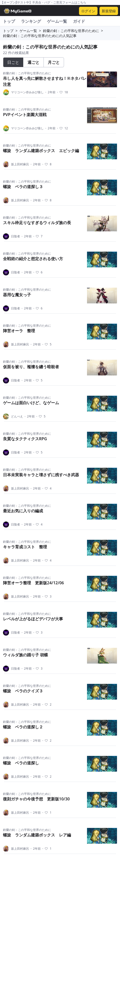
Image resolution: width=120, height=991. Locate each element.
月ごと (54, 62)
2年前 (50, 92)
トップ (9, 21)
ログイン (88, 11)
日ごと (13, 62)
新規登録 (109, 11)
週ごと (34, 62)
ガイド (79, 21)
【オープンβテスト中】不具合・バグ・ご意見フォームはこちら (43, 2)
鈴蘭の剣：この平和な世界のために (71, 30)
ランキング (31, 21)
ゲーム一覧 (57, 21)
